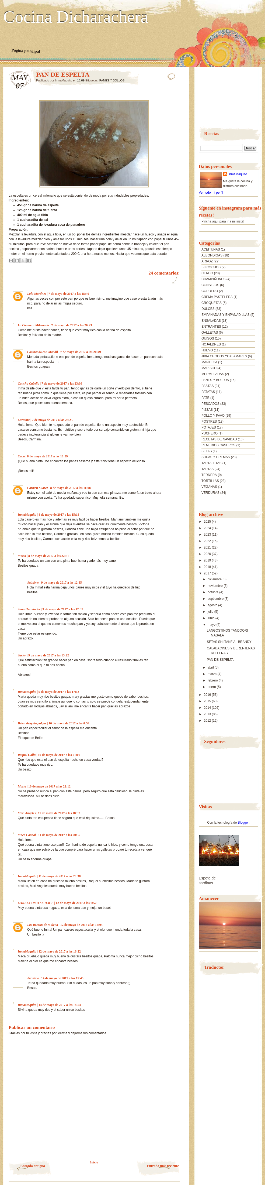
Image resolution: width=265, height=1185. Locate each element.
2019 (208, 560)
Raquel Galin (27, 755)
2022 (208, 541)
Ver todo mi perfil (211, 192)
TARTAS (207, 469)
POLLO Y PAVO (213, 415)
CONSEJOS (210, 285)
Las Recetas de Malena (42, 925)
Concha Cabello (28, 383)
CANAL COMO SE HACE (36, 903)
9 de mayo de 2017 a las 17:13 (59, 692)
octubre (213, 592)
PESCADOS (210, 404)
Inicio (94, 1162)
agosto (213, 605)
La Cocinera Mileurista (33, 325)
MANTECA (209, 362)
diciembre (215, 579)
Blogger (243, 822)
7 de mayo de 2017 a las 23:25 (52, 420)
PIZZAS (207, 410)
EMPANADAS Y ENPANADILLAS (225, 315)
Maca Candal (27, 835)
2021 (208, 547)
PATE (205, 398)
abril (211, 667)
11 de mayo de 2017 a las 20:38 (60, 876)
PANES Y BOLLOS (112, 80)
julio (211, 612)
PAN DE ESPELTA (220, 660)
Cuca (21, 456)
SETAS (206, 451)
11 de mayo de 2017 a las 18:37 (59, 813)
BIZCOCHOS (211, 267)
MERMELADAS (212, 374)
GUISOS (207, 338)
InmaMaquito (27, 514)
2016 (208, 695)
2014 (208, 708)
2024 (208, 528)
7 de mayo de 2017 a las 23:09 (61, 383)
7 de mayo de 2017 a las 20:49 (80, 352)
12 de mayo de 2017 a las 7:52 (76, 903)
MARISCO (209, 368)
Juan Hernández (29, 609)
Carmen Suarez (37, 488)
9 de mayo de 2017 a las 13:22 (48, 655)
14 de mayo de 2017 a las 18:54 (60, 1005)
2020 (208, 554)
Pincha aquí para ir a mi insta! (222, 221)
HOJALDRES (211, 344)
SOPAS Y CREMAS (215, 457)
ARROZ (207, 261)
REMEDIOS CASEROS (218, 445)
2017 (208, 573)
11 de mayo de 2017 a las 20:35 (59, 835)
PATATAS (208, 392)
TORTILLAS (210, 481)
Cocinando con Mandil (42, 352)
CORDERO (209, 291)
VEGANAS (209, 487)
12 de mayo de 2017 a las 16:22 (60, 951)
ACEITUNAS (210, 249)
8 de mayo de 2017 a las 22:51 (48, 556)
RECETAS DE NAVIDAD (219, 439)
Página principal (25, 51)
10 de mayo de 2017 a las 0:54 (68, 723)
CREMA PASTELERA (217, 297)
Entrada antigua (32, 1166)
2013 (208, 714)
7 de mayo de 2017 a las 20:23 (71, 325)
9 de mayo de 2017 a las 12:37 (62, 609)
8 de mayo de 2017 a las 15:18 (59, 514)
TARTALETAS (211, 463)
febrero (213, 680)
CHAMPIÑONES (213, 279)
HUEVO (207, 350)
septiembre (216, 599)
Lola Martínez (36, 294)
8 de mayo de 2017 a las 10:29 (47, 456)
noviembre (216, 586)
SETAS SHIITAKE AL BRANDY (229, 642)
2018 (208, 567)
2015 (208, 701)
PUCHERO (209, 433)
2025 (208, 521)
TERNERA (209, 475)
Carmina (24, 420)
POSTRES (209, 421)
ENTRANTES (211, 326)
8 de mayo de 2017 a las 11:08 (70, 488)
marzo (213, 674)
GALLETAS (209, 332)
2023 (208, 534)
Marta (22, 556)
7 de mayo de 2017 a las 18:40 (68, 294)
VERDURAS (210, 493)
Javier (22, 655)
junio (211, 618)
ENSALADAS (211, 321)
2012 (208, 720)
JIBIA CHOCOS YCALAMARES (224, 356)
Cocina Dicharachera (75, 16)
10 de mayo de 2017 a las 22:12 (49, 786)
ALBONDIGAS (211, 255)
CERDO (207, 273)
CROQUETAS (211, 303)
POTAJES (208, 427)
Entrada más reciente (163, 1166)
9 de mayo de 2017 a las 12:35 (61, 582)
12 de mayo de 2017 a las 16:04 (81, 925)
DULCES (208, 309)
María (22, 786)
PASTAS (207, 386)
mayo (212, 624)
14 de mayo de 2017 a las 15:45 (62, 978)
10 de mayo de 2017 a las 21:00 (59, 755)
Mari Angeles (27, 813)
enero (212, 687)
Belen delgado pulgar (32, 723)
